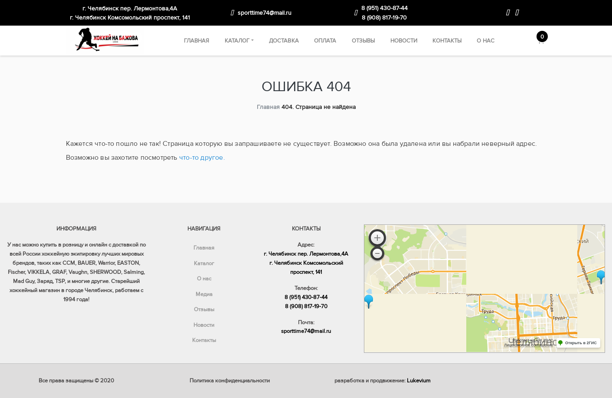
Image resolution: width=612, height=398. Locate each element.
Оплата (325, 40)
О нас (485, 40)
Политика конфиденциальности (230, 380)
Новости (404, 40)
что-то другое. (202, 157)
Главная (196, 40)
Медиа (204, 294)
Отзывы (363, 40)
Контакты (446, 40)
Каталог (237, 40)
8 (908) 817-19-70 (384, 17)
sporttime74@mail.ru (264, 12)
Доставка (284, 40)
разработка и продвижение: (382, 380)
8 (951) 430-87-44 (384, 8)
